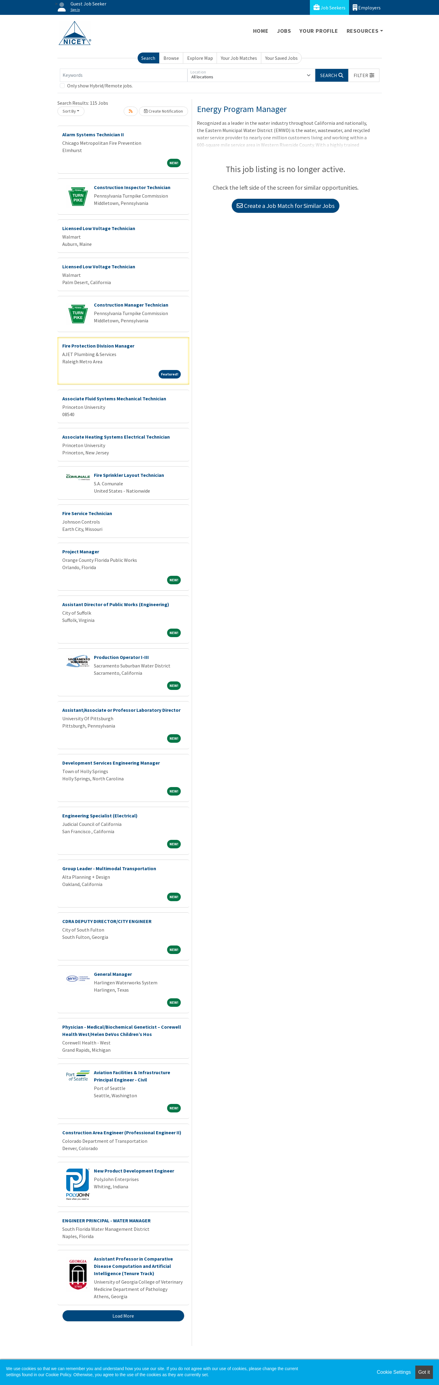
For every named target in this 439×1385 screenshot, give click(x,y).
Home (261, 30)
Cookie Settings (394, 1372)
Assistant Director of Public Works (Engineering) (115, 604)
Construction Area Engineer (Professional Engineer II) (121, 1132)
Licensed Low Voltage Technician (98, 228)
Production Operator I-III (121, 657)
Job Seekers (329, 7)
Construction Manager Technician (131, 305)
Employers (367, 7)
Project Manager (80, 551)
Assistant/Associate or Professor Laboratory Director (121, 710)
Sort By (69, 111)
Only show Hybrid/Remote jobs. (100, 86)
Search (148, 58)
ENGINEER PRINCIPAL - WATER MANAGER (106, 1220)
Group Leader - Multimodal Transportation (109, 868)
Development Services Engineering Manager (111, 763)
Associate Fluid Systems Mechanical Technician (114, 398)
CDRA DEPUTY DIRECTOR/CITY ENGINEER (107, 921)
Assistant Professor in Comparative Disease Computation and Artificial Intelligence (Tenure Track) (133, 1266)
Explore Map (200, 58)
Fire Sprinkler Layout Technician (129, 475)
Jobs (284, 30)
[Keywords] (123, 75)
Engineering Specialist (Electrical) (100, 816)
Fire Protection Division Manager (98, 346)
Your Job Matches (239, 58)
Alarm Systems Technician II (93, 134)
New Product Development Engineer (134, 1171)
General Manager (113, 974)
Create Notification (163, 111)
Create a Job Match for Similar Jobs (285, 205)
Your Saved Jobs (281, 58)
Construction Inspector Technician (132, 187)
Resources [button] (363, 30)
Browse (171, 58)
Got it (424, 1372)
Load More (123, 1316)
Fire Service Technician (87, 513)
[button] (363, 75)
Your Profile (319, 30)
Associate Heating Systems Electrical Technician (116, 437)
